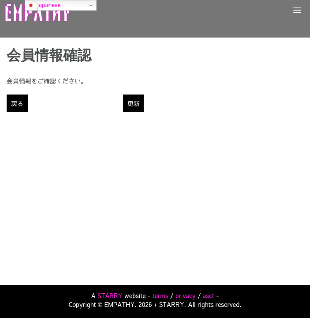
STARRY (110, 295)
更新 (133, 103)
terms (160, 295)
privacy (186, 295)
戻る (17, 103)
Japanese (43, 4)
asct (208, 295)
